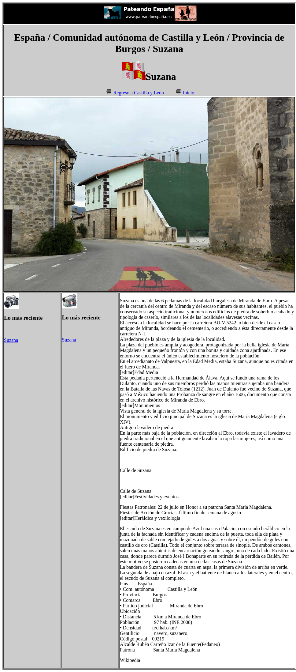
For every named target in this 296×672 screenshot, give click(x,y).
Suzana (11, 340)
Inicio (188, 92)
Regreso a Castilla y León (138, 92)
